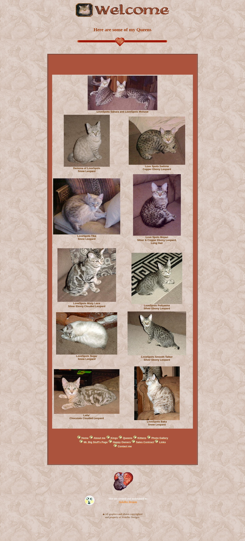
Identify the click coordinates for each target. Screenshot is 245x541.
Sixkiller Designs (128, 501)
